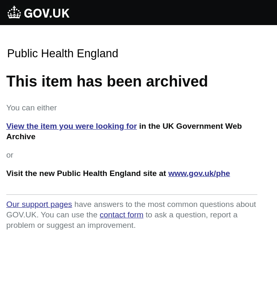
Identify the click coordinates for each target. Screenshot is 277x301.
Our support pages (39, 204)
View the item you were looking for (71, 126)
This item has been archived (107, 81)
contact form (122, 214)
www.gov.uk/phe (199, 173)
